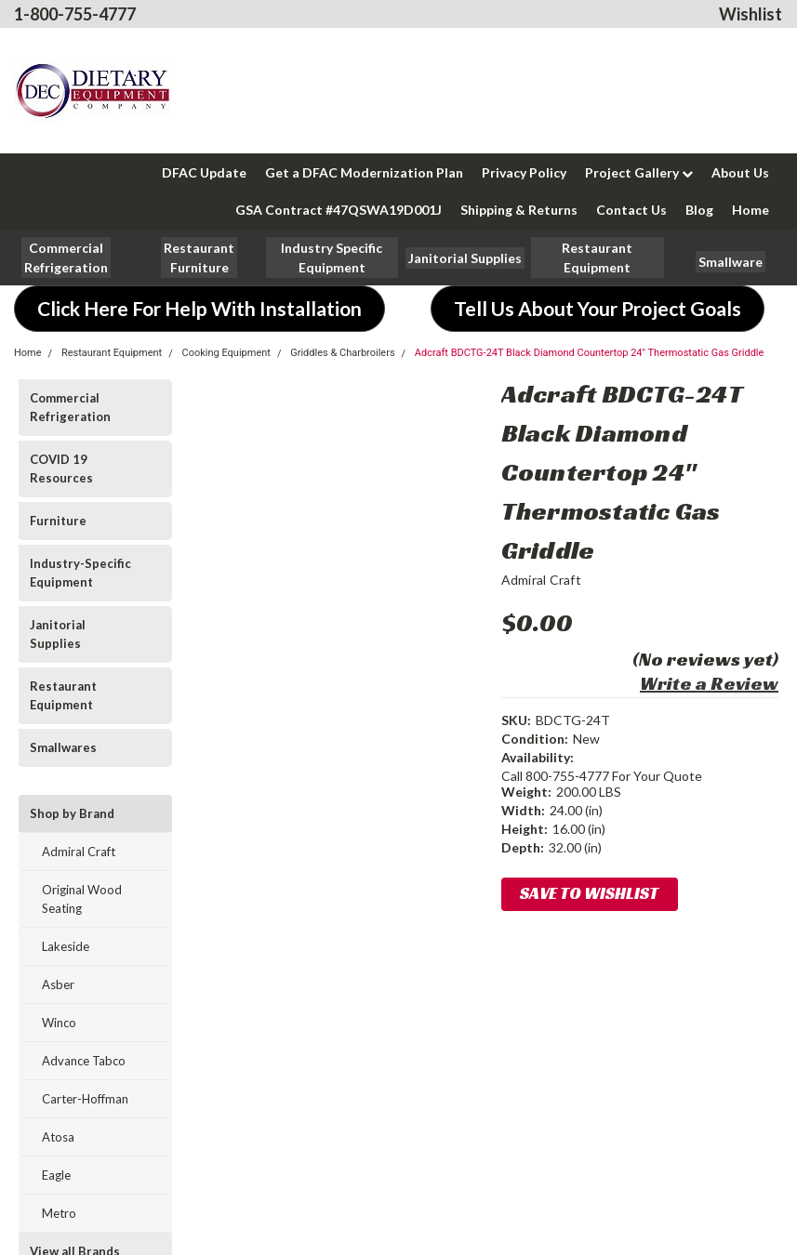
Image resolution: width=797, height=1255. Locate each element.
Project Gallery (639, 172)
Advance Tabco (84, 1060)
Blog (699, 210)
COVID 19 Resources (61, 468)
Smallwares (63, 747)
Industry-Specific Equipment (80, 572)
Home (750, 210)
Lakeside (65, 946)
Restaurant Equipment (111, 353)
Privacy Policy (524, 172)
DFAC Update (204, 172)
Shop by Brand (72, 813)
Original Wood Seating (82, 899)
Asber (58, 984)
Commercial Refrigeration (70, 407)
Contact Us (631, 210)
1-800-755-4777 (75, 14)
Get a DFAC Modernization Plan (364, 172)
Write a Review (709, 683)
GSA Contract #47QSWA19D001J (338, 210)
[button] (199, 257)
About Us (740, 172)
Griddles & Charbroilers (342, 353)
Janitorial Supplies (58, 634)
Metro (59, 1213)
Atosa (58, 1137)
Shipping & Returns (519, 210)
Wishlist (750, 14)
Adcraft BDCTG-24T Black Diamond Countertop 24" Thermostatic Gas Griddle (589, 353)
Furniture (58, 520)
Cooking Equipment (225, 353)
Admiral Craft (78, 851)
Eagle (56, 1175)
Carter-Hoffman (85, 1098)
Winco (59, 1022)
